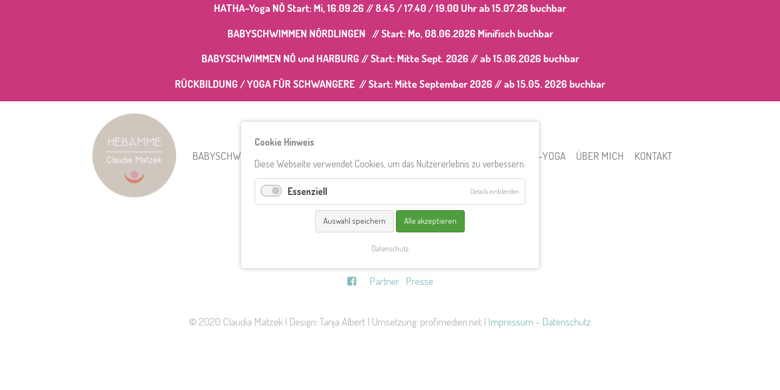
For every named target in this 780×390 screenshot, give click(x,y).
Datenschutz (566, 321)
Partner (384, 281)
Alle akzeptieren (430, 221)
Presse (419, 281)
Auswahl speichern (354, 221)
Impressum (511, 321)
